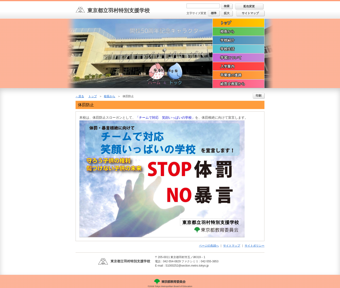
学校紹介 (227, 40)
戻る (81, 96)
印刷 (258, 95)
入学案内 (227, 66)
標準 (214, 13)
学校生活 (227, 49)
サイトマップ (250, 13)
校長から (227, 31)
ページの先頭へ (209, 245)
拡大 (227, 13)
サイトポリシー (254, 245)
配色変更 (249, 6)
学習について (231, 58)
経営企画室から (232, 84)
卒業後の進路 (231, 75)
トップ (225, 23)
